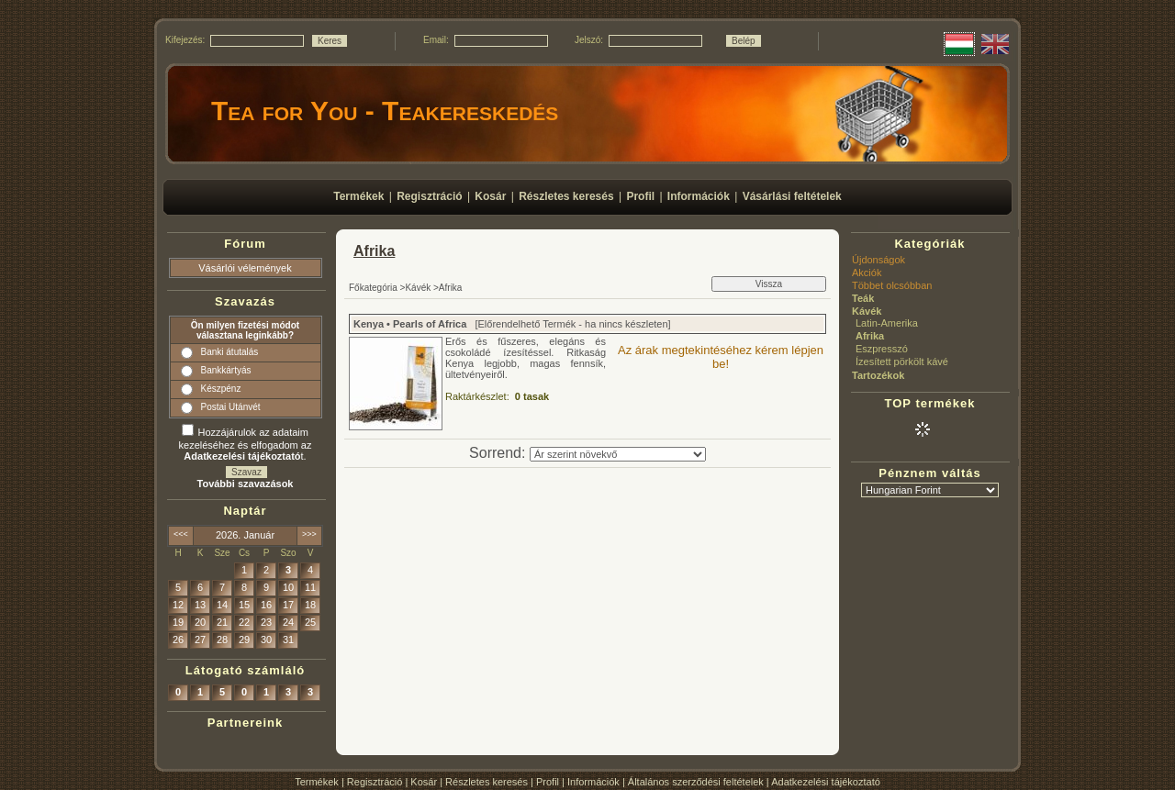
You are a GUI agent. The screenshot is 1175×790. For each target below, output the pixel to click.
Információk (593, 781)
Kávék (418, 288)
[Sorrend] (618, 454)
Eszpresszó (882, 348)
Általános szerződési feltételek (696, 781)
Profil (547, 781)
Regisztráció (375, 781)
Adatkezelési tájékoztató (825, 781)
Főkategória (373, 288)
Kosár (423, 781)
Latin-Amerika (887, 322)
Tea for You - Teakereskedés (384, 110)
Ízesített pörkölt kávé (902, 361)
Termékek (317, 781)
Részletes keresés (486, 781)
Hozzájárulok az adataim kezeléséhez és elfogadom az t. (245, 444)
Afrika (870, 335)
